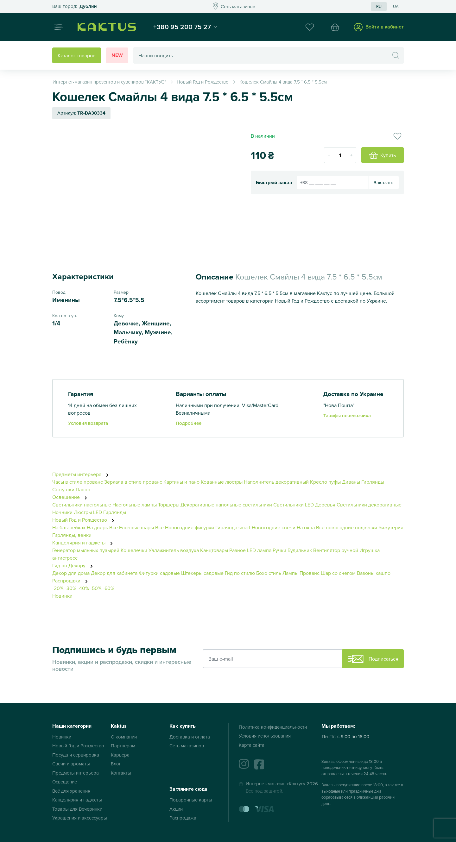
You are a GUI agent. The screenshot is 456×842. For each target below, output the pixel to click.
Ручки (279, 550)
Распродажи (71, 580)
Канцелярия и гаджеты (84, 542)
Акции (176, 809)
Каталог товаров (77, 55)
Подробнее (188, 423)
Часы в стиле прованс (77, 481)
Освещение (71, 496)
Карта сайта (251, 745)
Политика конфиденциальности (273, 727)
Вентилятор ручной (335, 550)
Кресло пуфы (325, 481)
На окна (306, 527)
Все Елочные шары (131, 527)
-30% (70, 588)
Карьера (120, 754)
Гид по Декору (74, 565)
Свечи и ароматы (71, 763)
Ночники (62, 512)
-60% (108, 588)
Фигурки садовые (159, 572)
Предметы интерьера (82, 474)
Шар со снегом (338, 572)
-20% (58, 588)
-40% (83, 588)
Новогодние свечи (273, 527)
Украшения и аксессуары (79, 817)
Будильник (300, 550)
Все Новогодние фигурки (184, 527)
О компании (124, 736)
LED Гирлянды (109, 512)
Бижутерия (390, 527)
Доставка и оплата (189, 736)
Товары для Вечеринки (77, 809)
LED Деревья (320, 504)
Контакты (121, 773)
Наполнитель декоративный (276, 481)
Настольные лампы (135, 504)
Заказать (383, 182)
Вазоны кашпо (373, 572)
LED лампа (259, 550)
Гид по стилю (240, 572)
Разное (237, 550)
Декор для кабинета (114, 572)
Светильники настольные (81, 504)
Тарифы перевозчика (347, 415)
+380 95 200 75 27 (182, 26)
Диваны (351, 481)
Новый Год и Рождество (85, 519)
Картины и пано (181, 481)
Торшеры (168, 504)
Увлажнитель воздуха (174, 550)
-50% (96, 588)
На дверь (97, 527)
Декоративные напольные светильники (226, 504)
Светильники (288, 504)
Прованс (310, 572)
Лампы (290, 572)
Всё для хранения (71, 791)
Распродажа (182, 817)
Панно (83, 489)
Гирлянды (372, 481)
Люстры (83, 512)
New (117, 55)
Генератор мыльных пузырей (85, 550)
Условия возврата (88, 423)
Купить (382, 155)
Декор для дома (71, 572)
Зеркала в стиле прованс (133, 481)
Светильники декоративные (369, 504)
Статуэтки (63, 489)
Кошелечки (135, 550)
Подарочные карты (190, 799)
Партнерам (123, 745)
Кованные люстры (222, 481)
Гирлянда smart (232, 527)
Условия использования (265, 735)
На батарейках (69, 527)
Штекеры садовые (202, 572)
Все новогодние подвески (346, 527)
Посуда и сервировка (75, 754)
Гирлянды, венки (72, 534)
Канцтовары (214, 550)
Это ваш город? (74, 6)
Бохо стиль (268, 572)
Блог (116, 763)
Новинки (62, 595)
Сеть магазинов (186, 745)
